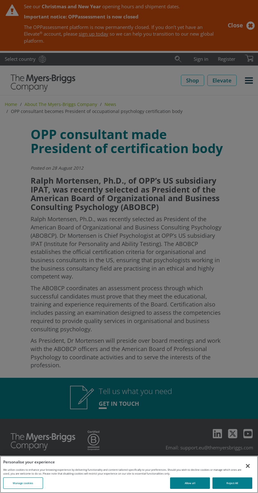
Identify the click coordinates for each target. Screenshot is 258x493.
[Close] (248, 466)
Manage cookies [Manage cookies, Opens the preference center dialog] (23, 483)
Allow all (190, 483)
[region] (129, 474)
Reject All (232, 483)
